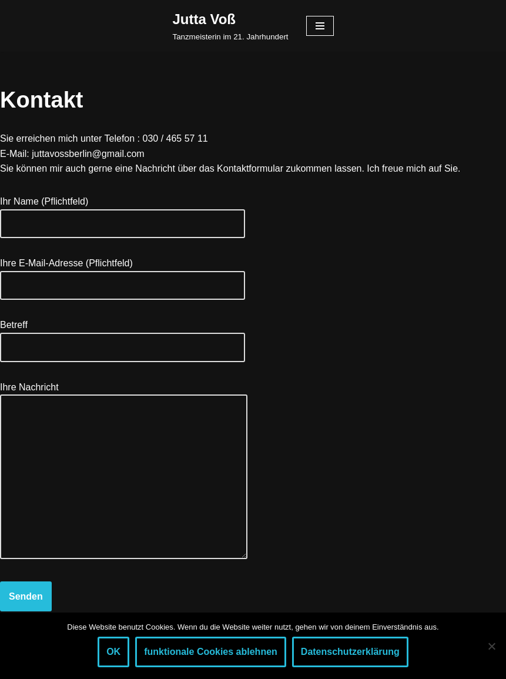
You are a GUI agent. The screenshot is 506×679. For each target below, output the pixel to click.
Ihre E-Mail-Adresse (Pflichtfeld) (122, 274)
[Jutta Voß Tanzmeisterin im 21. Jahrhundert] (230, 26)
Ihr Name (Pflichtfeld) (122, 212)
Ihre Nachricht (123, 471)
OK (113, 652)
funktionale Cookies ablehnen (210, 652)
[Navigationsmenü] (320, 26)
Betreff (122, 336)
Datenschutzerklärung (350, 652)
